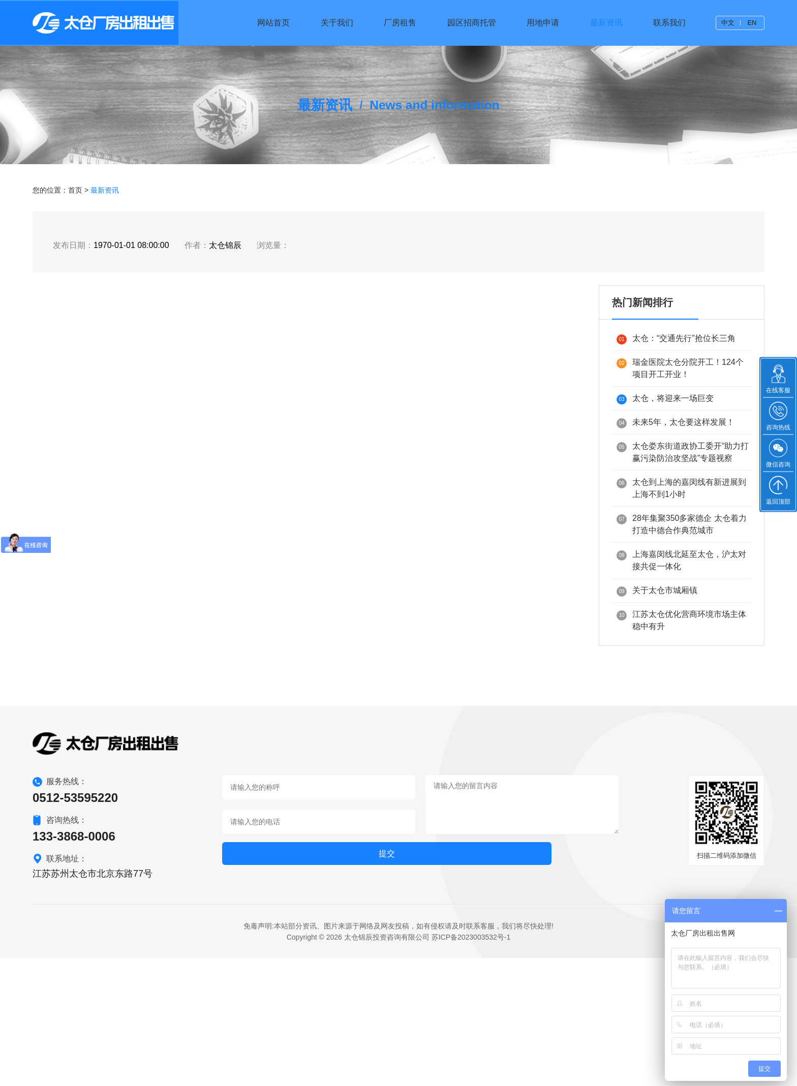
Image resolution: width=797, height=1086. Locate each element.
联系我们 (669, 22)
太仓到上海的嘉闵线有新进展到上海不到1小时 (681, 597)
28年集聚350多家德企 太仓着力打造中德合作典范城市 (682, 634)
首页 (75, 300)
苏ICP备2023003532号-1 (471, 1065)
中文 (727, 22)
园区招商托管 (471, 22)
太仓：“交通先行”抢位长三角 (676, 449)
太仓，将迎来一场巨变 (665, 509)
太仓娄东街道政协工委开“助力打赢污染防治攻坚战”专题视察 (683, 561)
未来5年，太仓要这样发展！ (675, 533)
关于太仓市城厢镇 (657, 701)
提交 (250, 984)
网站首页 (273, 22)
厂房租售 (400, 22)
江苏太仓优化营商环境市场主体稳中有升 (681, 730)
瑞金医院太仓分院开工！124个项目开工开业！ (680, 478)
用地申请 (543, 22)
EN (751, 22)
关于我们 (337, 22)
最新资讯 (606, 22)
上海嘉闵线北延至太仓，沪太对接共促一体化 (681, 670)
